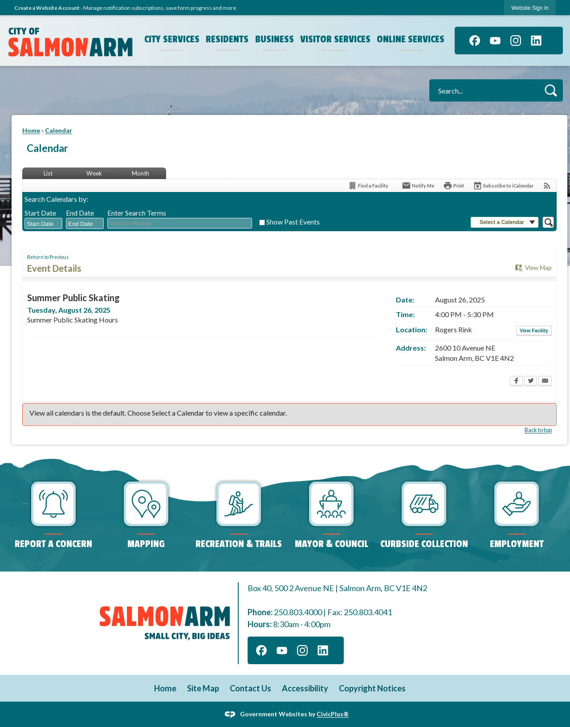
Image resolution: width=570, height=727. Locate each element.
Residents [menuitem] (227, 39)
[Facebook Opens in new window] (516, 382)
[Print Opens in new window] (453, 185)
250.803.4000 (298, 612)
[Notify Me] (418, 185)
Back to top (538, 429)
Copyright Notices (372, 688)
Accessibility (305, 688)
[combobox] (43, 224)
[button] (550, 90)
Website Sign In (530, 8)
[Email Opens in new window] (545, 382)
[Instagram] (515, 40)
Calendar (58, 130)
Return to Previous (48, 257)
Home (31, 130)
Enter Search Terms (136, 212)
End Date (80, 212)
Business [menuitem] (274, 39)
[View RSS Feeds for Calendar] (547, 185)
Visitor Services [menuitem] (335, 39)
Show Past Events (293, 221)
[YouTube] (495, 40)
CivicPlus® (333, 714)
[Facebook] (474, 40)
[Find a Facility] (368, 185)
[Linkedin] (536, 40)
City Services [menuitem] (172, 39)
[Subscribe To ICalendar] (503, 185)
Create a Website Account (47, 7)
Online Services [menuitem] (410, 39)
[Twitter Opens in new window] (530, 382)
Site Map (203, 688)
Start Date (40, 212)
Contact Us (250, 688)
